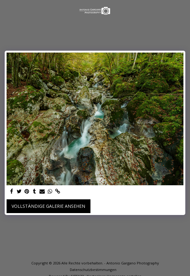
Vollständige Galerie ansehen (48, 206)
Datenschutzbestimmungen (93, 269)
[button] (7, 10)
